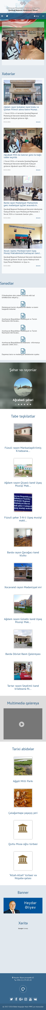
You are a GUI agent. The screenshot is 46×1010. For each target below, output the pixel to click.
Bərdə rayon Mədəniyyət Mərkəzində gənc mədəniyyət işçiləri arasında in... (21, 204)
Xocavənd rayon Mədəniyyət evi (23, 587)
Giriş (36, 16)
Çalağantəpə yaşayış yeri (23, 813)
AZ (43, 16)
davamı (38, 122)
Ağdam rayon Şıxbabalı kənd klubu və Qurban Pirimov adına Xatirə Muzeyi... (21, 108)
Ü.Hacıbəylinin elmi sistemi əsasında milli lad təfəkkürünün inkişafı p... (18, 296)
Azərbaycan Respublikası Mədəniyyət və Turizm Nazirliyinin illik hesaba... (19, 320)
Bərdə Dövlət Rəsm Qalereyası (23, 654)
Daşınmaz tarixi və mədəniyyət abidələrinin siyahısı (20, 354)
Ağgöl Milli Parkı (23, 781)
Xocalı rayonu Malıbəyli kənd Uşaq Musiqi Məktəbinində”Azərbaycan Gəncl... (22, 252)
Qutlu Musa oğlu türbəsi (23, 844)
